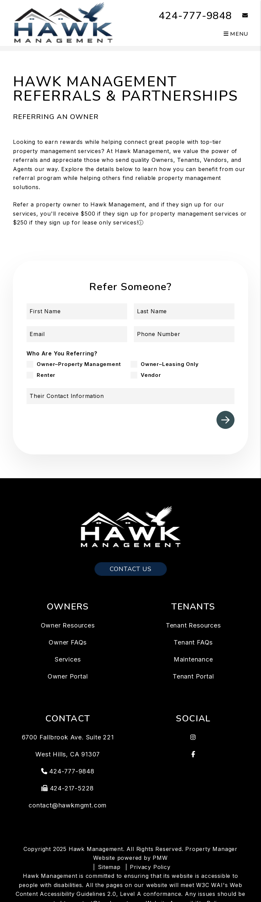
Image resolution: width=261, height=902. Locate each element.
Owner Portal (68, 676)
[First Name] (77, 311)
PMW (160, 857)
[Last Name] (184, 311)
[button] (240, 15)
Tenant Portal (193, 676)
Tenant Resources (193, 625)
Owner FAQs (68, 642)
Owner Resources (68, 625)
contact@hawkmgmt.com (68, 805)
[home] (63, 22)
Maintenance (193, 659)
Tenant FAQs (193, 642)
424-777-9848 (195, 16)
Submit (225, 420)
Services (68, 659)
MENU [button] (236, 34)
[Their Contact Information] (130, 396)
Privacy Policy (150, 867)
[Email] (77, 334)
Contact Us (131, 569)
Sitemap (109, 867)
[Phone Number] (184, 334)
